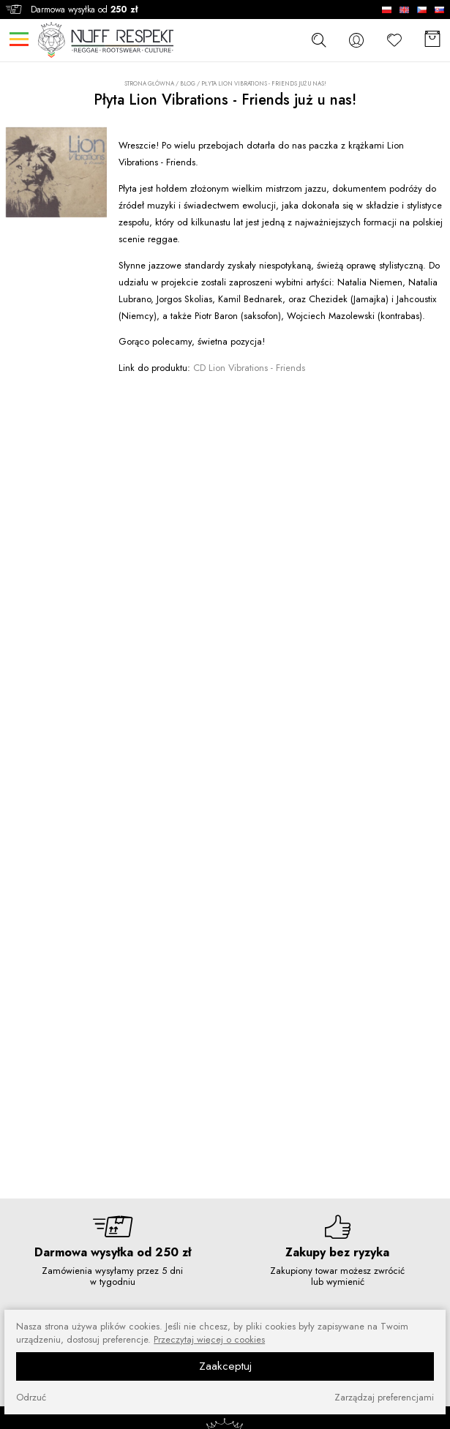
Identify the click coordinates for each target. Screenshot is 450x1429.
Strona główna (149, 84)
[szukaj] (318, 39)
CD (249, 368)
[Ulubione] (394, 40)
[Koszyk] (432, 40)
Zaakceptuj (225, 1366)
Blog (187, 83)
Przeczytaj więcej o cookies (209, 1339)
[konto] (356, 40)
